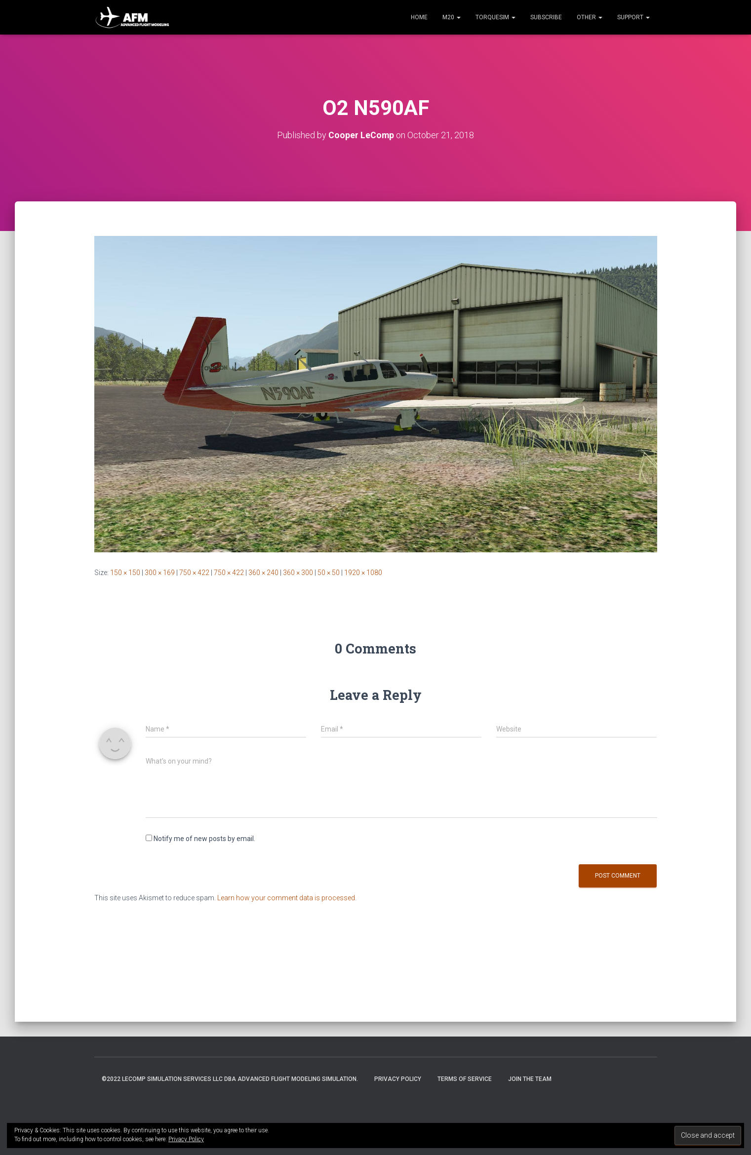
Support (633, 17)
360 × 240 (263, 573)
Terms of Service (464, 1079)
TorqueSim (495, 17)
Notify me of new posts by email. (204, 839)
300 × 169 (160, 573)
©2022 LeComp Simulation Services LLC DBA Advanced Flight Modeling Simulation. (230, 1079)
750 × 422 (194, 573)
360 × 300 (298, 573)
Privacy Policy (397, 1079)
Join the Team (530, 1079)
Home (419, 17)
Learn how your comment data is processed (286, 898)
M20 (451, 17)
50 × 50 (328, 573)
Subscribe (546, 17)
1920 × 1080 (363, 573)
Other (589, 17)
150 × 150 (125, 573)
